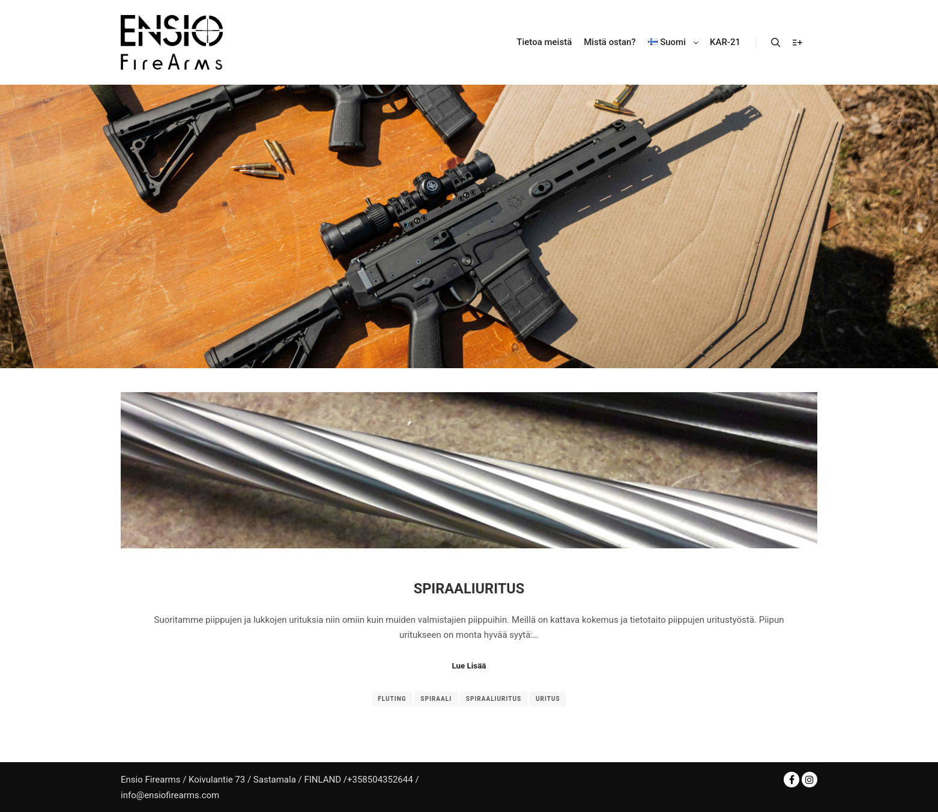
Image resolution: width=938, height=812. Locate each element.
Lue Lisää (469, 665)
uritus (548, 698)
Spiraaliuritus (469, 588)
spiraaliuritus (493, 698)
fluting (392, 698)
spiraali (436, 698)
